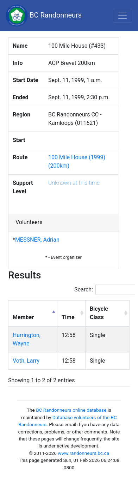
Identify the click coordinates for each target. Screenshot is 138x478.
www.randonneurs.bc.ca (83, 453)
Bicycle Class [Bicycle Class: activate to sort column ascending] (99, 313)
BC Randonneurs (44, 16)
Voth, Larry (26, 360)
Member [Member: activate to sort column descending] (23, 317)
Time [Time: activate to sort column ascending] (68, 317)
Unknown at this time (74, 183)
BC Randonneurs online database (71, 410)
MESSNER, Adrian (37, 239)
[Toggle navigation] (122, 16)
